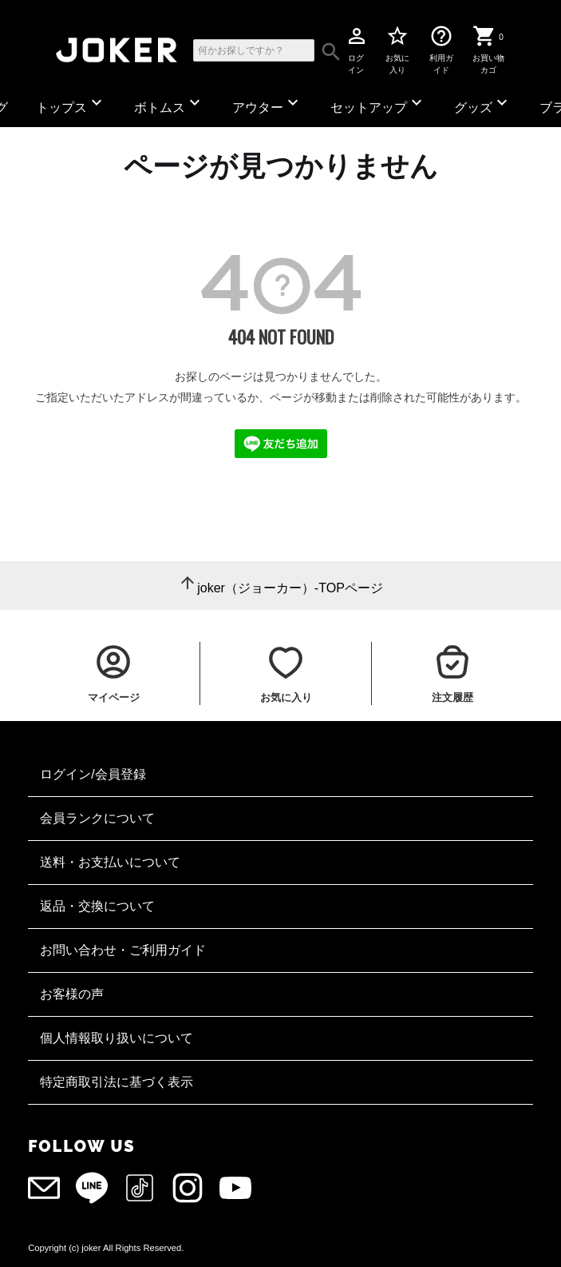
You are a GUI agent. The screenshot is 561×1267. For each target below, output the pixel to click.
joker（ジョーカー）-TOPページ (290, 588)
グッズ (483, 103)
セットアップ (378, 103)
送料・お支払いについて (110, 862)
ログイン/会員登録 (92, 774)
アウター (267, 103)
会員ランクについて (97, 818)
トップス (71, 103)
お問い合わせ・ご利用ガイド (123, 950)
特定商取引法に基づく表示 (116, 1082)
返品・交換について (97, 906)
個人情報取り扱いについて (116, 1038)
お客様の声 (72, 994)
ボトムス (169, 103)
